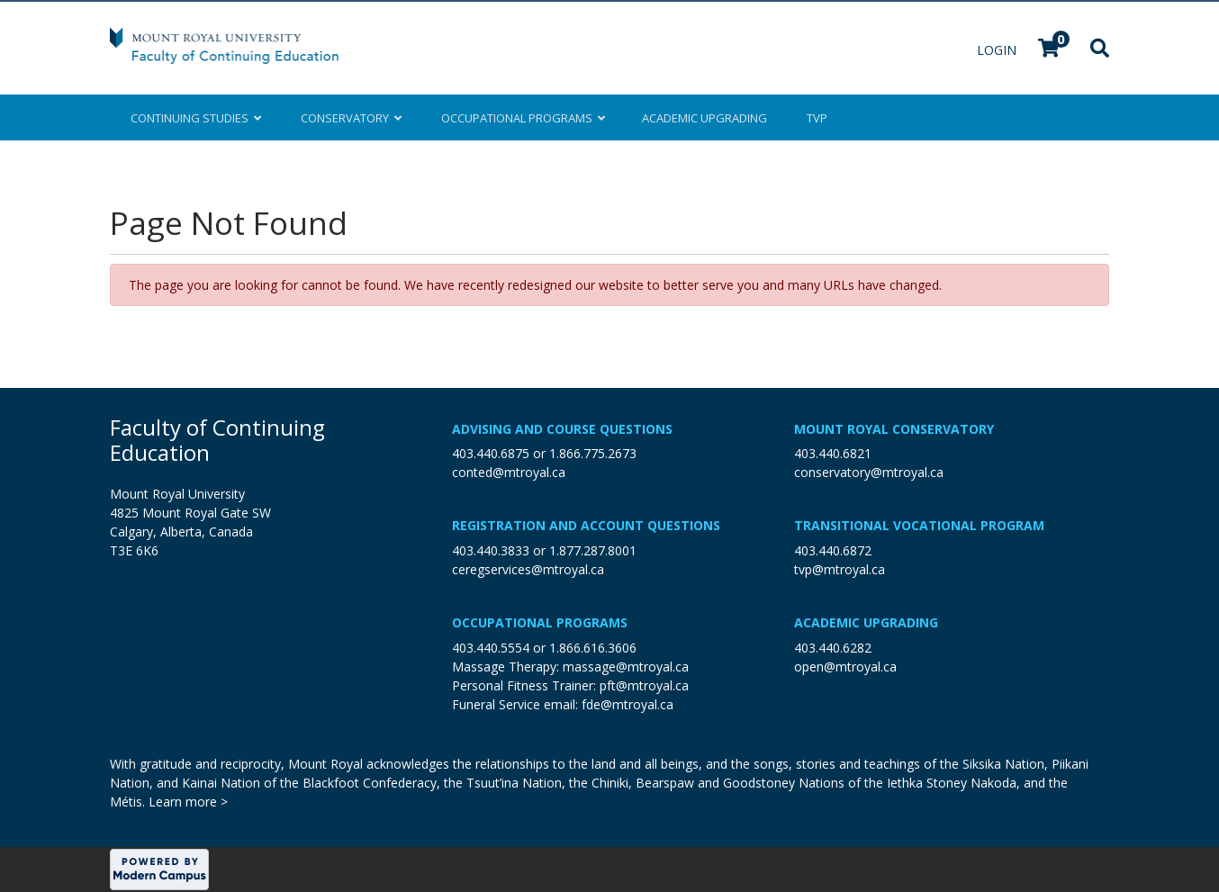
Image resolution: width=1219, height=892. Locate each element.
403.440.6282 (832, 647)
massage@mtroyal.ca (626, 666)
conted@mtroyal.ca (508, 472)
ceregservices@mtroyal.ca (528, 569)
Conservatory (351, 118)
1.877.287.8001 (593, 550)
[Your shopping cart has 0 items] (1049, 50)
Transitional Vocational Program (919, 525)
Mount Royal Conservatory (894, 428)
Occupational (521, 118)
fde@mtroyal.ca (627, 704)
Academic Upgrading (866, 622)
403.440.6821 (832, 453)
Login (998, 50)
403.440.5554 (490, 647)
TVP (817, 118)
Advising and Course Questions (562, 428)
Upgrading (704, 118)
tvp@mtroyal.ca (839, 569)
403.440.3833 (490, 550)
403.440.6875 (490, 453)
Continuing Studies (196, 118)
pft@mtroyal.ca (644, 685)
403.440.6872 (832, 550)
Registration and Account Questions (586, 525)
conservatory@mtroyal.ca (869, 472)
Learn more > (188, 801)
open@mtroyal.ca (845, 666)
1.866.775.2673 (593, 453)
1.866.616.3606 (593, 647)
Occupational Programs (540, 622)
